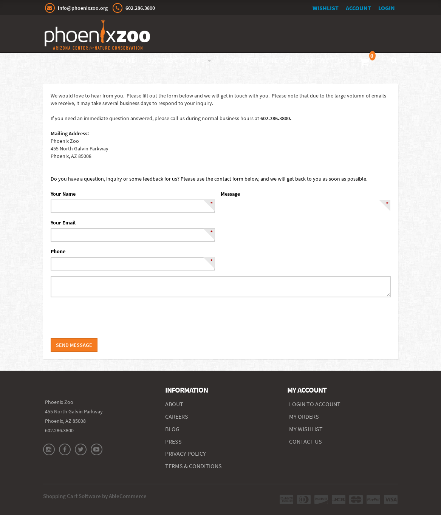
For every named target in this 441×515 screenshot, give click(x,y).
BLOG (172, 429)
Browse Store (176, 60)
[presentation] (108, 318)
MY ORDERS (304, 416)
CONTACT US (305, 441)
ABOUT (174, 404)
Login (386, 8)
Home (125, 60)
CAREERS (176, 416)
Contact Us (324, 60)
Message (230, 193)
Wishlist (326, 8)
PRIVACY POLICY (185, 453)
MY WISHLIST (306, 429)
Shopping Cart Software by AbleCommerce (95, 496)
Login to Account (314, 404)
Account (358, 8)
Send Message (74, 345)
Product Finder (256, 60)
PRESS (173, 441)
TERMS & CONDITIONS (193, 466)
